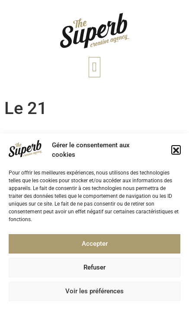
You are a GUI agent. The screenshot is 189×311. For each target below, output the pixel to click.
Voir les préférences (94, 294)
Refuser (94, 270)
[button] (176, 152)
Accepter (95, 246)
